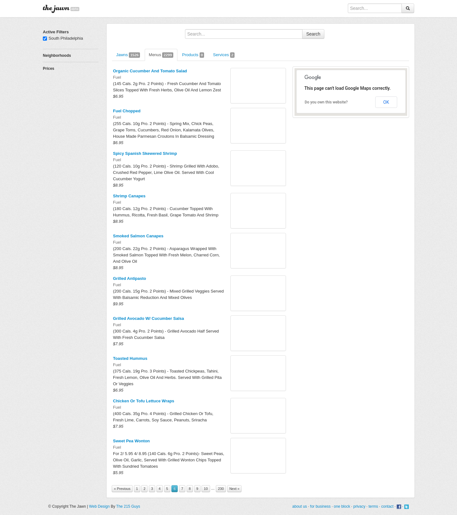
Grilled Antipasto (129, 278)
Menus (161, 55)
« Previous (122, 489)
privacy (359, 506)
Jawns (128, 55)
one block (342, 506)
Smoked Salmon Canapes (138, 236)
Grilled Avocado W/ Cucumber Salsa (148, 318)
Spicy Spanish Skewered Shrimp (145, 153)
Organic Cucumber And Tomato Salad (150, 71)
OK (386, 102)
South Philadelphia (63, 38)
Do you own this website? (326, 102)
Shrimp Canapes (129, 196)
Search (313, 33)
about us (299, 506)
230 (221, 489)
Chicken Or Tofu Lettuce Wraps (143, 401)
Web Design (99, 506)
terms (373, 506)
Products (193, 55)
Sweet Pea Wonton (131, 441)
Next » (234, 489)
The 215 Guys (128, 506)
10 (206, 489)
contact (387, 506)
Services (224, 55)
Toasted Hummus (130, 358)
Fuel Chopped (127, 111)
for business (320, 506)
